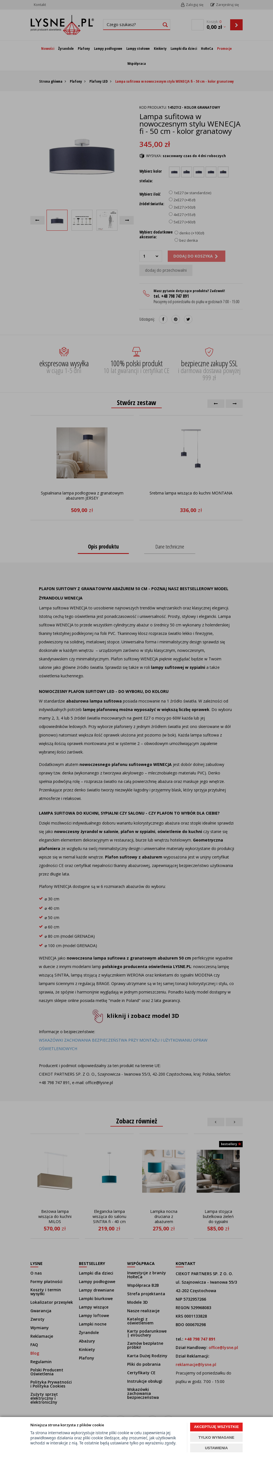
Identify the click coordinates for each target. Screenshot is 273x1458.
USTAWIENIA (216, 1448)
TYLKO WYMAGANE (216, 1437)
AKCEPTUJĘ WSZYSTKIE (216, 1427)
